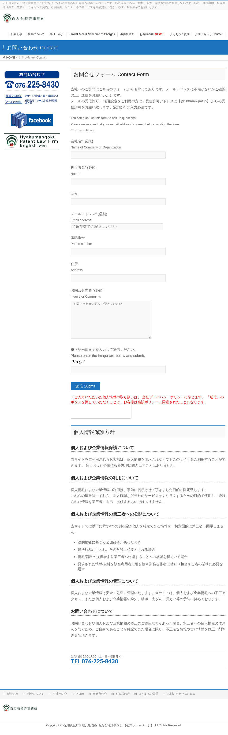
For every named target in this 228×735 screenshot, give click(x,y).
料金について (35, 694)
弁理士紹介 (60, 694)
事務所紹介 (100, 694)
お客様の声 (123, 694)
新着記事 (12, 694)
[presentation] (101, 418)
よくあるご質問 (148, 694)
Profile (80, 694)
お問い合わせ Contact (181, 694)
